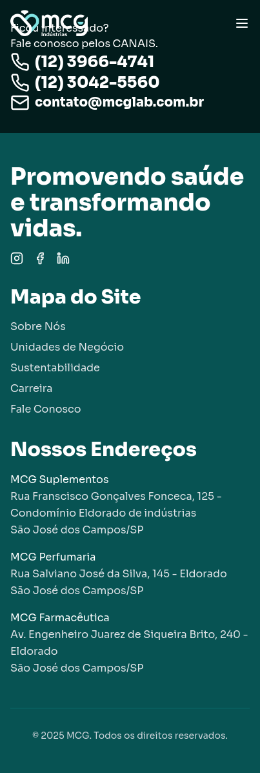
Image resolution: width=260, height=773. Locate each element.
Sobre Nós (38, 326)
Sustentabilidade (55, 368)
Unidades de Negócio (67, 347)
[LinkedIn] (63, 258)
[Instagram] (16, 258)
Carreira (31, 388)
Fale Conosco (45, 409)
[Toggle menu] (242, 23)
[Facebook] (40, 258)
